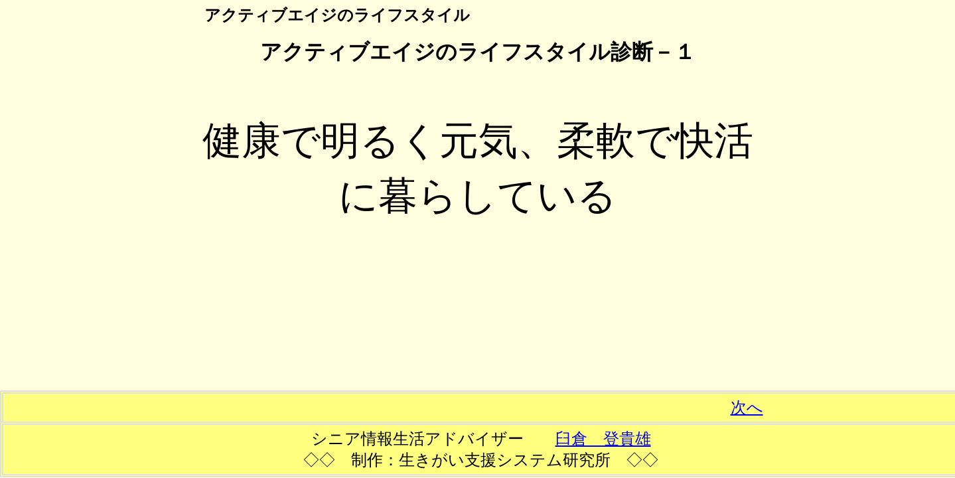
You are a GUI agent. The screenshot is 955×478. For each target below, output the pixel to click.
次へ (747, 407)
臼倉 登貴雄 (603, 438)
